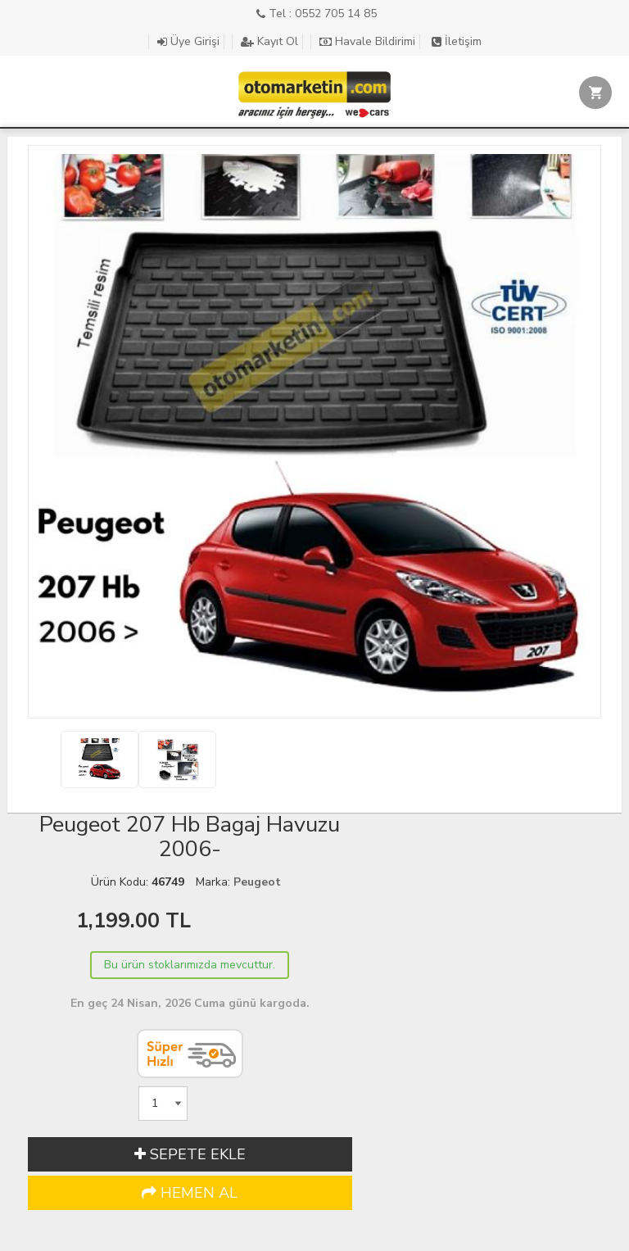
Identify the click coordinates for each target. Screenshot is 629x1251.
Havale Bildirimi (367, 41)
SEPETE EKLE (190, 1154)
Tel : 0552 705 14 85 (316, 13)
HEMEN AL (190, 1193)
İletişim (457, 41)
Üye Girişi (188, 41)
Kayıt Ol (269, 41)
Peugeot (257, 882)
